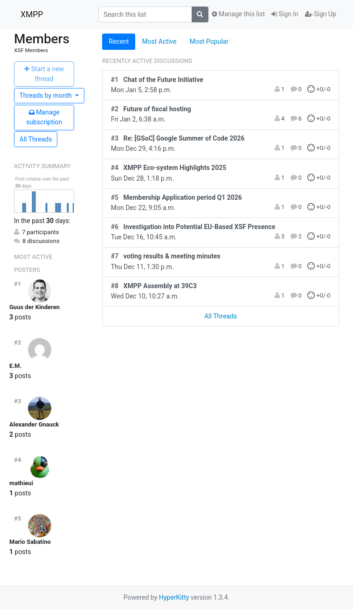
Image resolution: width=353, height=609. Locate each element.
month (47, 95)
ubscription (44, 117)
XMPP (32, 14)
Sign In (284, 14)
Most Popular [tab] (208, 41)
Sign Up (320, 14)
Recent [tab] (119, 41)
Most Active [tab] (159, 41)
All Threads (36, 139)
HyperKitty (174, 597)
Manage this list (238, 14)
